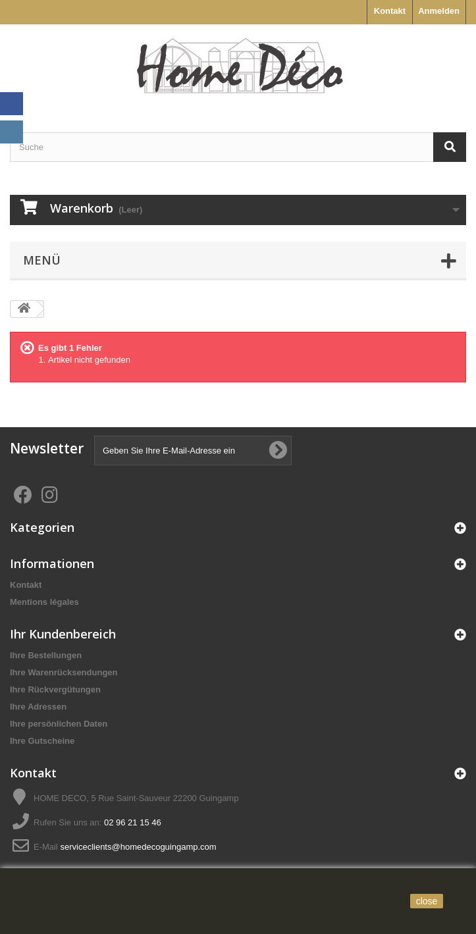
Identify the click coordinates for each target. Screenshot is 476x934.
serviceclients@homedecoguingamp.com (138, 847)
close (427, 901)
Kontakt (390, 11)
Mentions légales (44, 602)
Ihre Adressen (38, 707)
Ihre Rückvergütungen (55, 689)
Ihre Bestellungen (46, 655)
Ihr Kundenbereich (63, 634)
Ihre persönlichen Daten (58, 724)
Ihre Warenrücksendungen (64, 672)
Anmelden (439, 11)
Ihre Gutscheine (42, 741)
